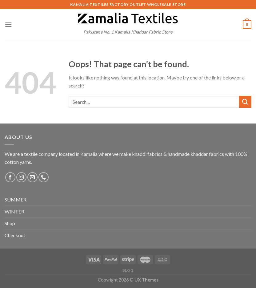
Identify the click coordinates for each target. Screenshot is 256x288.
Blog (128, 270)
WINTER (14, 211)
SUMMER (15, 199)
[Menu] (8, 24)
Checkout (15, 235)
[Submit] (245, 102)
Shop (10, 223)
